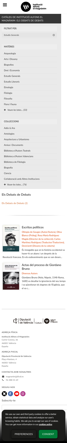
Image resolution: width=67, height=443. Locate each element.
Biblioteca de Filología (14, 162)
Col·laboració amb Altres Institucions (22, 179)
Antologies (9, 133)
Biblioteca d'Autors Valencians (18, 156)
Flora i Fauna (10, 104)
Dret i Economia (12, 70)
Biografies (9, 64)
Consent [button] (48, 434)
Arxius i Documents (13, 145)
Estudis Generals (29, 35)
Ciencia (7, 173)
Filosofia (8, 98)
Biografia (8, 167)
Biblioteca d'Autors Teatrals (17, 150)
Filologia (8, 93)
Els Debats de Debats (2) (15, 203)
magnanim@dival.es (15, 376)
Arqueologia (10, 53)
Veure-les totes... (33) (15, 110)
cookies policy (45, 424)
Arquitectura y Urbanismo (16, 139)
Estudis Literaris (11, 81)
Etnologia (8, 87)
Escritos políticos (33, 227)
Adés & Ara (9, 128)
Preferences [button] (24, 434)
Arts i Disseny (10, 59)
